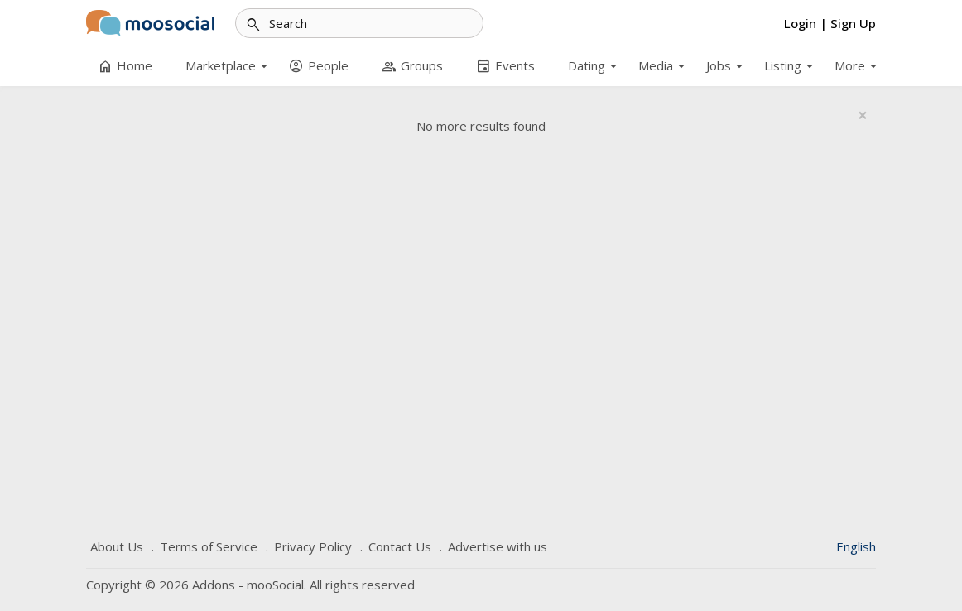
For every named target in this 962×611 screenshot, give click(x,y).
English (856, 546)
